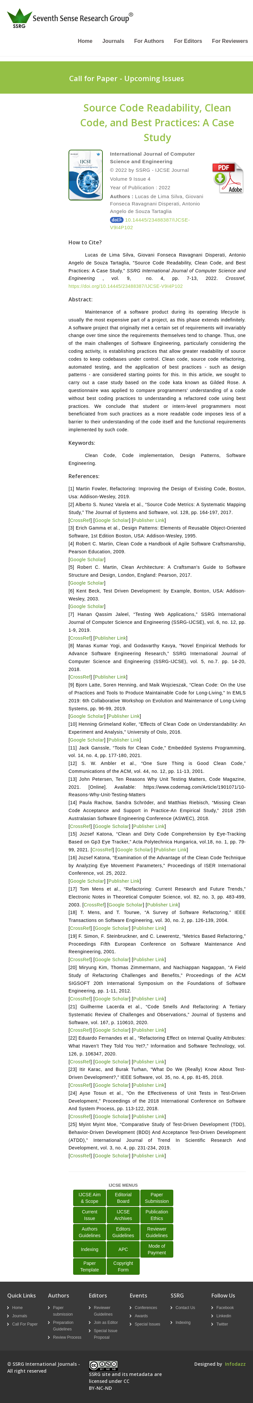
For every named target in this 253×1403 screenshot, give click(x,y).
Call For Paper (25, 1324)
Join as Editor (106, 1322)
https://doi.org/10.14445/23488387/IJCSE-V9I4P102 (126, 286)
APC (123, 1249)
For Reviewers (230, 41)
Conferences (146, 1307)
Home (85, 41)
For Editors (188, 41)
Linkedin (223, 1316)
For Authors (149, 41)
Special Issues (147, 1324)
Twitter (222, 1324)
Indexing (89, 1249)
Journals (113, 41)
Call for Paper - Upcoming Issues (126, 78)
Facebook (225, 1307)
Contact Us (185, 1307)
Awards (141, 1316)
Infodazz (235, 1364)
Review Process (67, 1337)
